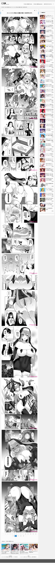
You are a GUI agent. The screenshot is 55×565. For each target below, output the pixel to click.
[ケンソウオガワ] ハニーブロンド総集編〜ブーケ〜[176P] (49, 190)
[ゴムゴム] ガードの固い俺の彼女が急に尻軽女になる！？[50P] (49, 22)
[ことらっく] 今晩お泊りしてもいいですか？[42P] (49, 155)
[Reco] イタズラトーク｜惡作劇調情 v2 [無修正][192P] (49, 140)
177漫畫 (3, 3)
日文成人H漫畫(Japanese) (37, 4)
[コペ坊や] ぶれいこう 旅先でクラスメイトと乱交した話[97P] (49, 17)
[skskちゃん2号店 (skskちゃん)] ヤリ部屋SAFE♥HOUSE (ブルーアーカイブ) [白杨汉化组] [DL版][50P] (5, 553)
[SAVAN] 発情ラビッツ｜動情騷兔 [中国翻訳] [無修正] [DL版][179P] (49, 170)
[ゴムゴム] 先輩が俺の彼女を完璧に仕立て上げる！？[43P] (49, 26)
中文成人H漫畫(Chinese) (28, 4)
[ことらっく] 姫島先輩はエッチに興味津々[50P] (49, 51)
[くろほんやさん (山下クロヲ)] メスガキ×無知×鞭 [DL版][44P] (49, 125)
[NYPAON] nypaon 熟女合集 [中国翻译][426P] (49, 180)
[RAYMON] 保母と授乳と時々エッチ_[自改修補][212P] (49, 115)
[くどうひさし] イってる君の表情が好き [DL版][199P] (49, 160)
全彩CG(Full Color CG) (48, 4)
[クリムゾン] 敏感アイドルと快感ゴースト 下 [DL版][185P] (49, 150)
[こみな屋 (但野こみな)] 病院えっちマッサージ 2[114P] (49, 31)
